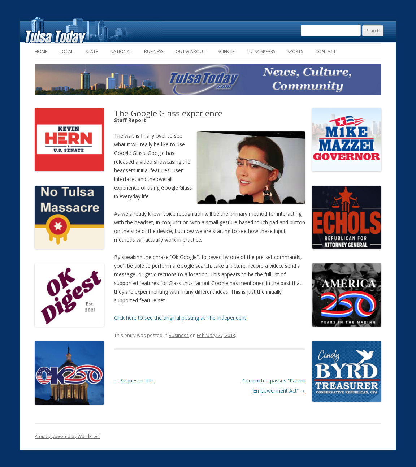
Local (66, 51)
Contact (325, 51)
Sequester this (134, 380)
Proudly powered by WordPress (67, 436)
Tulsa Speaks (261, 51)
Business (153, 51)
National (121, 51)
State (92, 51)
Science (226, 51)
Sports (295, 51)
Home (41, 51)
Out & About (190, 51)
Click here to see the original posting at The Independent (180, 317)
